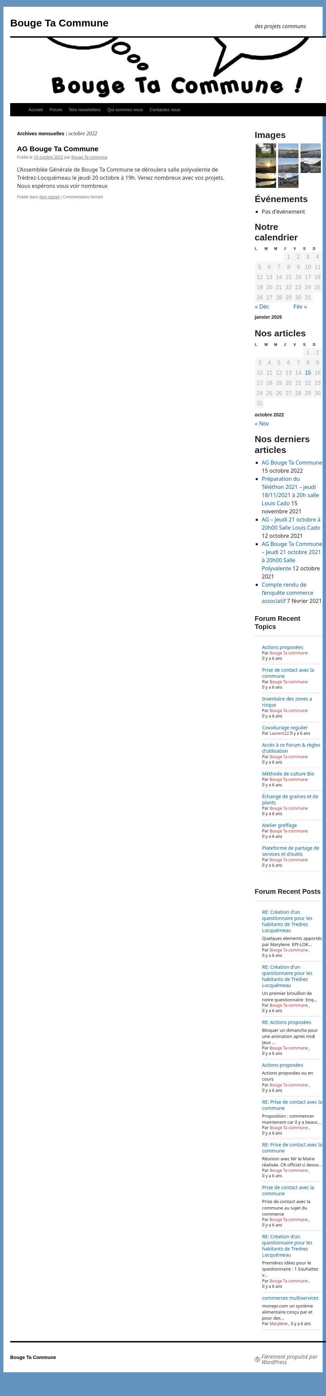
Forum (56, 109)
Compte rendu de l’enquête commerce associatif (287, 593)
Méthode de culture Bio (288, 773)
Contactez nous (165, 109)
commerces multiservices (290, 1298)
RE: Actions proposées (286, 1022)
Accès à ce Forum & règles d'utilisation (291, 748)
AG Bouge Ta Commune (57, 149)
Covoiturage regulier (285, 727)
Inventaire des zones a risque (287, 701)
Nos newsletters (84, 109)
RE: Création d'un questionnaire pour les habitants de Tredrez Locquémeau (287, 921)
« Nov (262, 424)
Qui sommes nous (125, 109)
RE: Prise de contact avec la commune (292, 1105)
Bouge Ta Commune (59, 22)
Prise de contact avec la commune (288, 673)
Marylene (279, 1323)
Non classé (49, 197)
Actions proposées (282, 647)
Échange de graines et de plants (290, 799)
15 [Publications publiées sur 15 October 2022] (308, 373)
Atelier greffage (279, 825)
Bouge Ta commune (89, 157)
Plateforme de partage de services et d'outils (291, 851)
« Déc (262, 307)
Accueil (36, 109)
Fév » (300, 307)
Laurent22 (279, 733)
